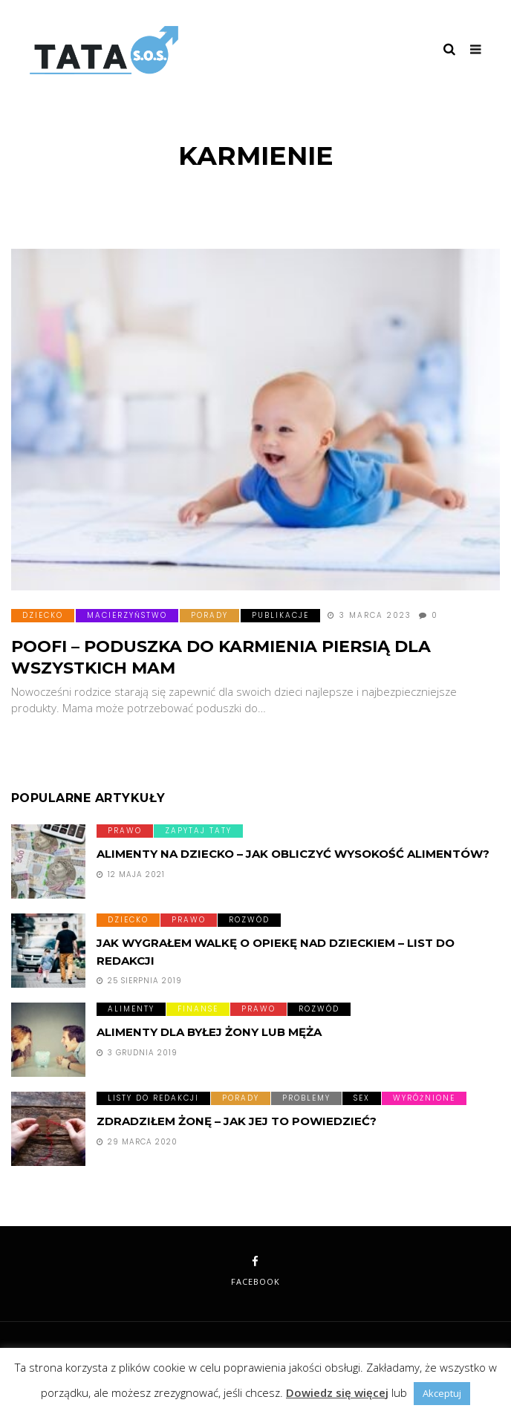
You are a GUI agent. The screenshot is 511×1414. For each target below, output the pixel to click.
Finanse (198, 1008)
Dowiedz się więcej (337, 1392)
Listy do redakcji (153, 1098)
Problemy (306, 1098)
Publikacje (280, 615)
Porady (209, 615)
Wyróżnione (424, 1098)
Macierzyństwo (127, 615)
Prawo (125, 830)
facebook (255, 1271)
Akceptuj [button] (442, 1393)
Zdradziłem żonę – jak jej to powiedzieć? (237, 1121)
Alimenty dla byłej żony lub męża (209, 1032)
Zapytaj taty (198, 830)
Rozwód (249, 919)
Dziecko (42, 615)
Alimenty (131, 1008)
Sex (362, 1098)
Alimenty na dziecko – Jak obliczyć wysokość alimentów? (293, 854)
